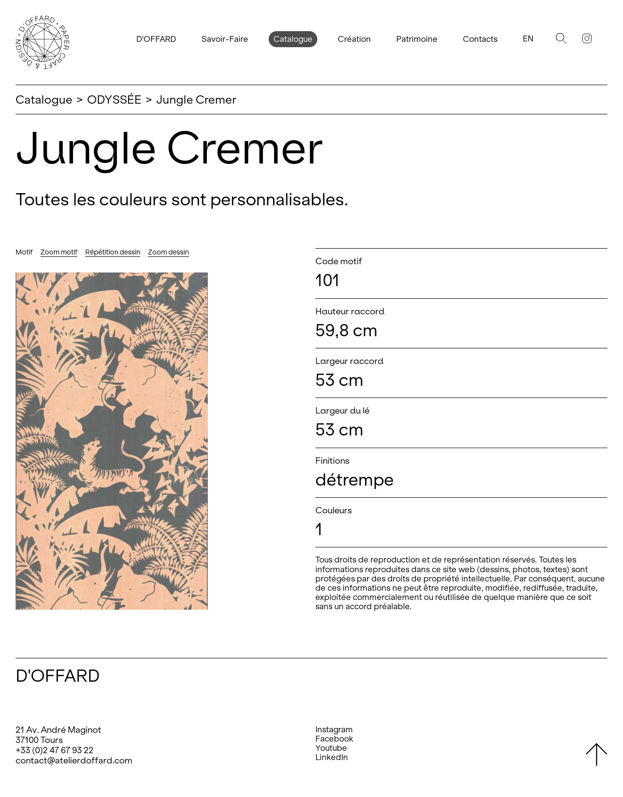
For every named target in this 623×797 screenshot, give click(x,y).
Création (354, 39)
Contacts (480, 39)
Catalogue (293, 39)
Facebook (334, 738)
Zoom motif (58, 252)
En (528, 38)
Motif (24, 252)
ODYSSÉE (114, 99)
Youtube (331, 748)
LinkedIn (331, 757)
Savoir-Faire (225, 39)
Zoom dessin (168, 252)
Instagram (334, 729)
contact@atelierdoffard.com (74, 760)
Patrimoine (417, 39)
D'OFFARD (156, 39)
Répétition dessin (112, 252)
